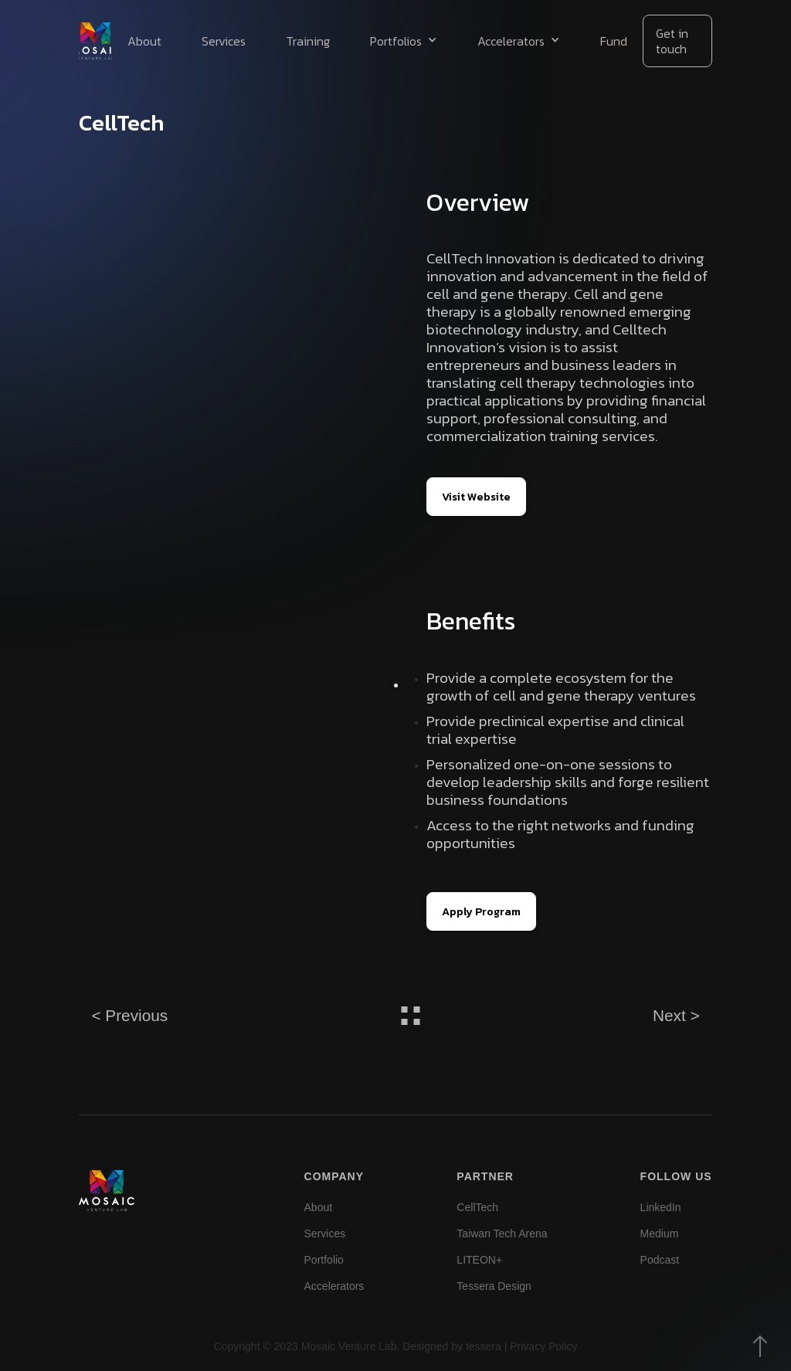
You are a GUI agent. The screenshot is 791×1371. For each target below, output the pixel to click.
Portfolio (324, 1260)
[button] (404, 41)
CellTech (477, 1207)
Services (224, 41)
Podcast (660, 1260)
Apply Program (481, 911)
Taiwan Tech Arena (502, 1233)
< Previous (129, 1015)
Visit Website (476, 496)
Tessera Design (494, 1286)
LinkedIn (660, 1207)
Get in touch (672, 41)
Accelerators (334, 1286)
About (144, 41)
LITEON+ (479, 1260)
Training (308, 41)
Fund (613, 41)
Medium (659, 1233)
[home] (95, 40)
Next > (676, 1015)
